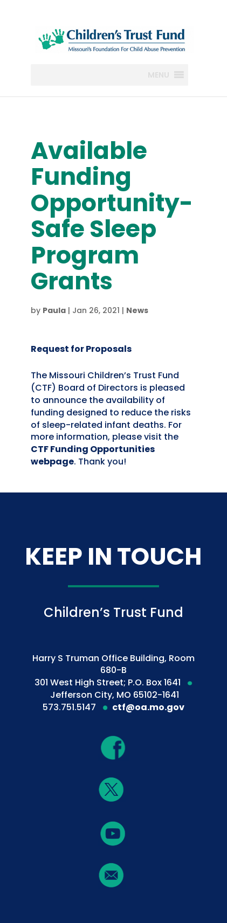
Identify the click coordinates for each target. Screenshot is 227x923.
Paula (54, 310)
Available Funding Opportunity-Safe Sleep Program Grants (112, 215)
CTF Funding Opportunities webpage (93, 455)
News (137, 310)
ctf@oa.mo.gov (148, 707)
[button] (158, 75)
